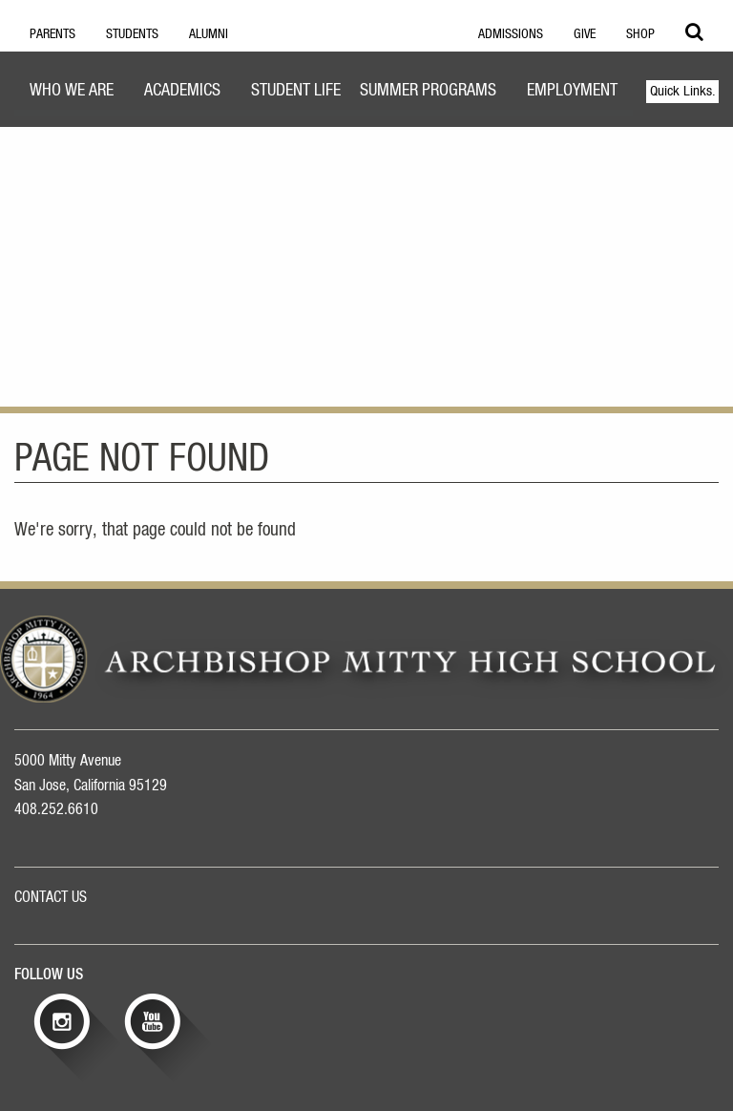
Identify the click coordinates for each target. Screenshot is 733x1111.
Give (585, 34)
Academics (182, 90)
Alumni (208, 34)
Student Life (296, 90)
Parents (52, 34)
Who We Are (72, 90)
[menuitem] (71, 93)
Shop (640, 34)
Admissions (510, 34)
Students (132, 34)
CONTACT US (50, 897)
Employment (572, 90)
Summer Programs (428, 90)
